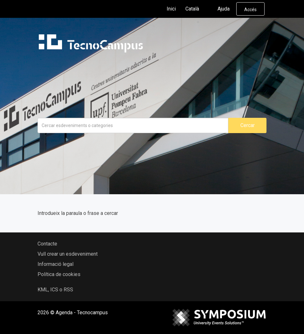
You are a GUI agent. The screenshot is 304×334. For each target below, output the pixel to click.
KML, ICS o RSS (55, 290)
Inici (171, 9)
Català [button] (197, 9)
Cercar (247, 125)
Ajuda (224, 9)
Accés (250, 9)
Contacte (47, 244)
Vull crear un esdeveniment (68, 254)
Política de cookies (59, 274)
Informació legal (55, 264)
